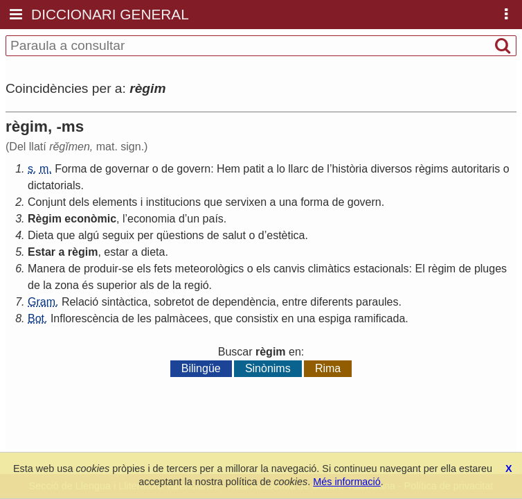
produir (101, 268)
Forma (71, 169)
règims (432, 169)
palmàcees (181, 318)
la (47, 285)
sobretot (174, 302)
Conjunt (47, 202)
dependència (244, 302)
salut (234, 235)
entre (294, 302)
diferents (331, 302)
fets (163, 268)
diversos (392, 169)
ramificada (380, 318)
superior (117, 285)
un (193, 219)
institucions (173, 202)
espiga (334, 318)
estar (116, 252)
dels (79, 202)
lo (280, 169)
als (147, 285)
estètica (286, 235)
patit (253, 169)
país (213, 219)
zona (67, 285)
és (87, 285)
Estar (41, 252)
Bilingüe (201, 368)
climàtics (329, 268)
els (143, 268)
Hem (228, 169)
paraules (377, 302)
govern (193, 169)
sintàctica (125, 302)
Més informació (347, 481)
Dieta (40, 235)
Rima (328, 368)
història (350, 169)
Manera (46, 268)
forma (314, 202)
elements (114, 202)
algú (88, 235)
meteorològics (209, 268)
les (144, 318)
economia (151, 219)
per (145, 235)
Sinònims (268, 368)
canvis (289, 268)
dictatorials (54, 185)
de (96, 169)
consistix (257, 318)
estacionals (381, 268)
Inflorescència (85, 318)
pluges (490, 268)
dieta (153, 252)
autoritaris (475, 169)
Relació (80, 302)
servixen (246, 202)
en (287, 318)
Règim (45, 219)
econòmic (90, 219)
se (128, 268)
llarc (298, 169)
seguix (118, 235)
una (288, 202)
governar (127, 169)
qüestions (180, 235)
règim (83, 252)
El (419, 268)
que (213, 202)
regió (196, 285)
